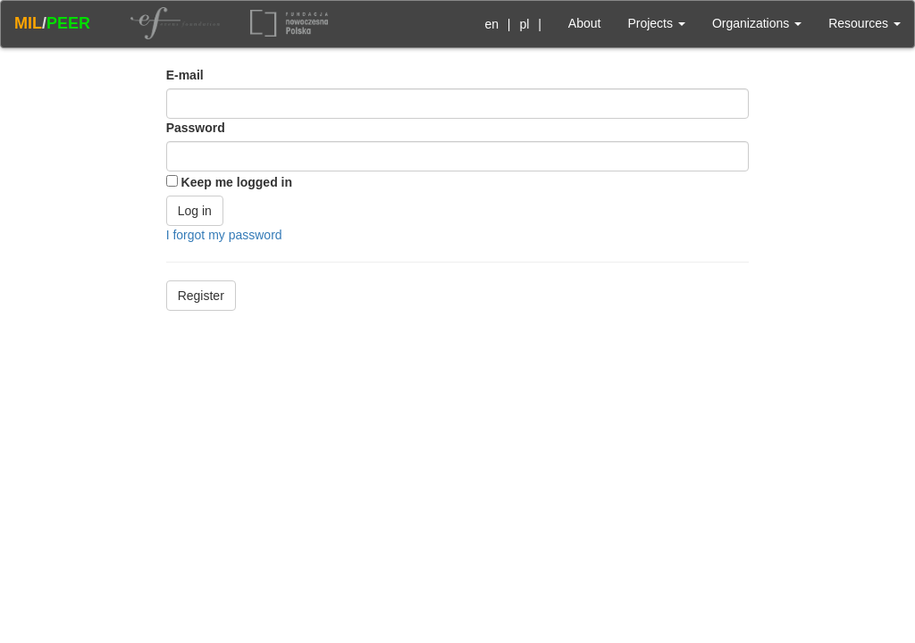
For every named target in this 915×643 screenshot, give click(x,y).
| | (510, 24)
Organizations (757, 23)
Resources (864, 23)
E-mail (185, 75)
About (584, 23)
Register (201, 295)
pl (524, 24)
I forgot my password (224, 235)
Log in (195, 211)
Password (195, 128)
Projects (655, 23)
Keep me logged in (236, 182)
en (491, 24)
